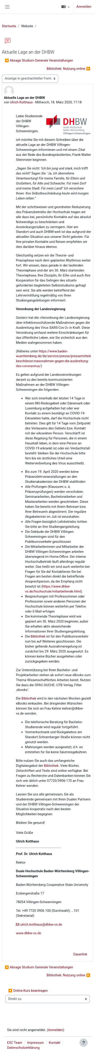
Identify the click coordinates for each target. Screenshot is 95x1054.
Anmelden (83, 7)
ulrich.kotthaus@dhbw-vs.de (41, 924)
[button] (65, 7)
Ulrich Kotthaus (21, 102)
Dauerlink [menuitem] (80, 954)
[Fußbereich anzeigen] (84, 1043)
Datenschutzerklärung (23, 1048)
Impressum (35, 1043)
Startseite (9, 26)
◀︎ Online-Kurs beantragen (28, 991)
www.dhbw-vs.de (28, 933)
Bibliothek (38, 636)
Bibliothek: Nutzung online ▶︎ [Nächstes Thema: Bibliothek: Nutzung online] (68, 69)
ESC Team (14, 1043)
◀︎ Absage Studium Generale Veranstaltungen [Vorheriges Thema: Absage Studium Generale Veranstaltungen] (39, 60)
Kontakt (54, 1043)
